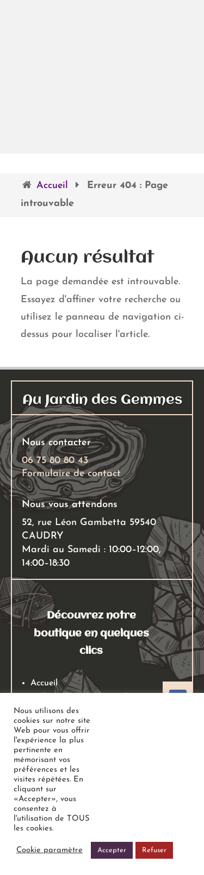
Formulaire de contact (71, 473)
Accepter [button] (111, 850)
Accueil (52, 185)
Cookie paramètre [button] (49, 850)
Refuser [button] (154, 850)
